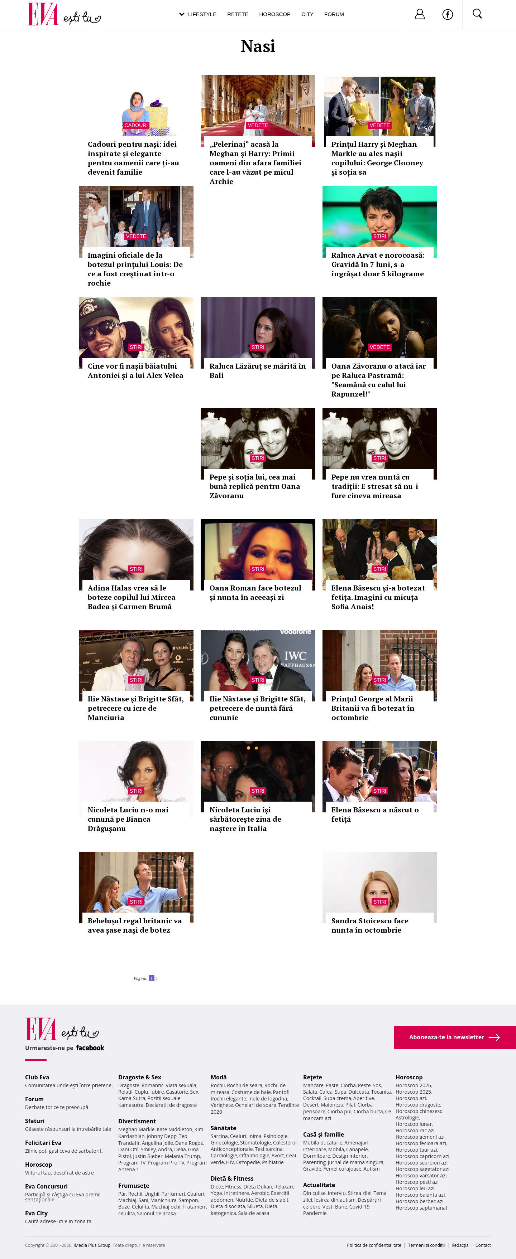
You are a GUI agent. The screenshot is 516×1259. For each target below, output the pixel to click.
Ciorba (348, 1085)
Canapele (357, 1149)
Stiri (379, 236)
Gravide (312, 1168)
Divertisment (137, 1121)
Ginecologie (224, 1142)
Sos (377, 1085)
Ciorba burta (368, 1111)
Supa (341, 1091)
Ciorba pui (340, 1111)
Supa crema (337, 1098)
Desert (311, 1104)
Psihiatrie (273, 1162)
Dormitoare (316, 1155)
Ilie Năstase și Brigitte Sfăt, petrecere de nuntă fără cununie (257, 708)
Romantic (153, 1085)
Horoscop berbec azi (420, 1201)
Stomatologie (255, 1142)
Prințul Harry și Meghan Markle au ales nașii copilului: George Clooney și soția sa (377, 158)
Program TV (131, 1162)
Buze (124, 1206)
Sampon (188, 1200)
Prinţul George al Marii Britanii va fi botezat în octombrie (373, 708)
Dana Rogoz (189, 1142)
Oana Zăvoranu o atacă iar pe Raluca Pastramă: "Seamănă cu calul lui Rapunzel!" (378, 380)
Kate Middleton (174, 1129)
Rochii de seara (244, 1085)
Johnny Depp (162, 1136)
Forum (334, 14)
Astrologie (407, 1117)
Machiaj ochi (165, 1206)
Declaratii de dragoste (171, 1105)
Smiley (148, 1149)
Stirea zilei (359, 1193)
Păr (122, 1193)
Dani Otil (128, 1149)
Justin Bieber (147, 1156)
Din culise (314, 1193)
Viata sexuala (181, 1085)
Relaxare (284, 1186)
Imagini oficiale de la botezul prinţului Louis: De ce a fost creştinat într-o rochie (135, 269)
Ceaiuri (238, 1136)
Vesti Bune (334, 1206)
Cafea (326, 1091)
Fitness (233, 1186)
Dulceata (358, 1091)
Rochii (135, 1193)
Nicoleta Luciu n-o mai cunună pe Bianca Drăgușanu (128, 819)
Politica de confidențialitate (374, 1245)
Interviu (337, 1193)
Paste (332, 1085)
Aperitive (363, 1098)
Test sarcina (269, 1149)
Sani (143, 1200)
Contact (483, 1245)
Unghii (151, 1193)
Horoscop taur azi (416, 1149)
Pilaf (350, 1104)
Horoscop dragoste (418, 1104)
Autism (371, 1168)
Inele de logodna (267, 1098)
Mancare (313, 1085)
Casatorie (177, 1091)
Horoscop (275, 14)
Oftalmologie (254, 1155)
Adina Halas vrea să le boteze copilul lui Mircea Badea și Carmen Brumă (132, 597)
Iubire (157, 1091)
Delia (180, 1149)
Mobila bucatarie (323, 1142)
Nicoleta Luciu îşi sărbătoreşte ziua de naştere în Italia (245, 819)
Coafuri (195, 1193)
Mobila (336, 1149)
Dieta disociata (228, 1206)
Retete (237, 14)
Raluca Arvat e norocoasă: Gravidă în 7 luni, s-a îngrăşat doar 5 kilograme (378, 264)
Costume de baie (251, 1092)
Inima (255, 1136)
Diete (217, 1186)
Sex (194, 1091)
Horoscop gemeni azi (420, 1136)
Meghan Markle (136, 1129)
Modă (219, 1077)
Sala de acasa (253, 1213)
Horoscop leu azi (415, 1188)
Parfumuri (173, 1193)
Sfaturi (34, 1121)
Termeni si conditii (426, 1245)
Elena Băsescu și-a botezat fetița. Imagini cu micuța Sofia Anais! (378, 597)
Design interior (349, 1155)
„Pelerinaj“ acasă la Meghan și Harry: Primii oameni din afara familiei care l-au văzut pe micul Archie (255, 162)
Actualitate (319, 1185)
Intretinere (236, 1193)
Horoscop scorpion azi (422, 1162)
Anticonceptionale (232, 1149)
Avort (277, 1155)
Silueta (255, 1206)
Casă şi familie (323, 1134)
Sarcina (219, 1136)
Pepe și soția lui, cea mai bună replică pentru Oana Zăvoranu (255, 486)
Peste (364, 1085)
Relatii (125, 1091)
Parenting (314, 1162)
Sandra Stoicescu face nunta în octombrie (369, 925)
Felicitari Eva (43, 1143)
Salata (310, 1091)
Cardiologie (224, 1155)
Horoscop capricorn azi (422, 1156)
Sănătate (223, 1128)
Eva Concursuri (46, 1186)
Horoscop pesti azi (417, 1181)
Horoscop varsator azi (421, 1175)
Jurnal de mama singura (355, 1162)
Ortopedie (248, 1162)
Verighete (222, 1105)
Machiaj (127, 1200)
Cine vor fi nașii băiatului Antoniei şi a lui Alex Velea (135, 370)
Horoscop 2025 (413, 1091)
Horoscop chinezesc (419, 1111)
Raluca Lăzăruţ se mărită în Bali (258, 370)
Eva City (36, 1213)
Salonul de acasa (156, 1213)
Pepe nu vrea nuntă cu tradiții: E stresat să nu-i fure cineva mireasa (374, 486)
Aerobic (260, 1193)
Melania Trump (182, 1156)
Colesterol (285, 1142)
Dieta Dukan (257, 1186)
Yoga (216, 1193)
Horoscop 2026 (413, 1085)
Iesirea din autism (335, 1199)
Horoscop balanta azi (420, 1194)
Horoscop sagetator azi (422, 1169)
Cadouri (136, 125)
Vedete (258, 125)
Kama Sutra (131, 1098)
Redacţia (460, 1245)
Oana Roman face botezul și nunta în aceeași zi (255, 592)
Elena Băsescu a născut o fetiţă (375, 814)
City (307, 14)
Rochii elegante (228, 1098)
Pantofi (281, 1092)
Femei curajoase (342, 1168)
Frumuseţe (133, 1186)
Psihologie (276, 1136)
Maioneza (332, 1104)
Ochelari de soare (255, 1105)
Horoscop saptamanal (421, 1207)
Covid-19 (359, 1206)
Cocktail (312, 1098)
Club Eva (37, 1077)
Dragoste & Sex (139, 1077)
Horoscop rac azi (415, 1130)
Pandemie (315, 1213)
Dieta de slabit (271, 1199)
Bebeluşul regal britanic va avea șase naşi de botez (135, 925)
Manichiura (163, 1200)
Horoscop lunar (414, 1124)
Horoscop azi (411, 1098)
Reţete (312, 1077)
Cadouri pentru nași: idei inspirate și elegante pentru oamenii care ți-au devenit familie (133, 158)
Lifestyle (202, 14)
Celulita (140, 1206)
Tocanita (381, 1091)
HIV (230, 1162)
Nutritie (244, 1199)
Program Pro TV (166, 1162)
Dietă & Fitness (232, 1178)
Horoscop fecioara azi (421, 1143)
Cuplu (141, 1091)
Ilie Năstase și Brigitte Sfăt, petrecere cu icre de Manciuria (135, 708)
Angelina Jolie (157, 1142)
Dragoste (128, 1085)
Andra (165, 1149)
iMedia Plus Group (91, 1245)
